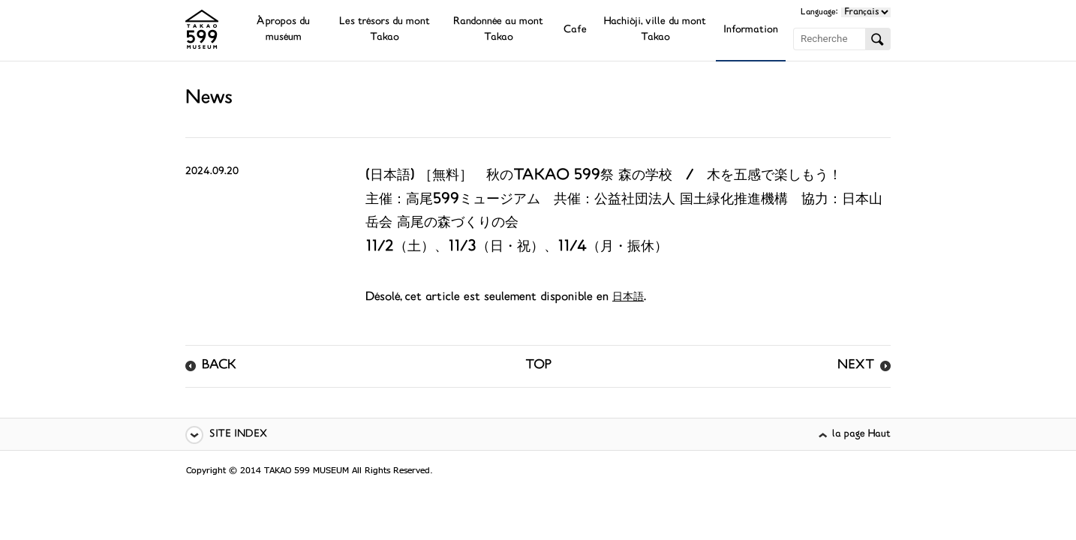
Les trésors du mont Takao (384, 30)
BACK (219, 366)
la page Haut (861, 435)
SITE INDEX (238, 435)
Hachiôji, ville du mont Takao (655, 30)
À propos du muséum (283, 30)
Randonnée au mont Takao (498, 30)
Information (750, 30)
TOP (538, 366)
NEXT (855, 366)
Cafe (575, 30)
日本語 (628, 297)
